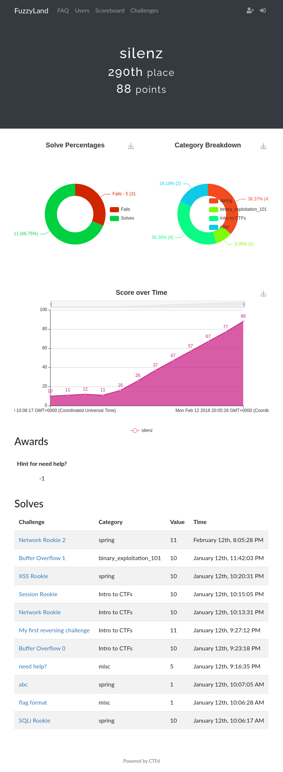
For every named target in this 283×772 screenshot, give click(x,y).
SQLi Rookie (34, 720)
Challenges (144, 10)
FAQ (63, 10)
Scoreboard (110, 10)
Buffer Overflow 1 (42, 557)
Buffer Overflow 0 (42, 648)
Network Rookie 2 (42, 539)
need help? (33, 666)
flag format (33, 702)
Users (82, 10)
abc (23, 684)
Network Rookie (40, 611)
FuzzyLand (31, 10)
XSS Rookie (33, 575)
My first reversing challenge (54, 629)
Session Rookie (38, 593)
